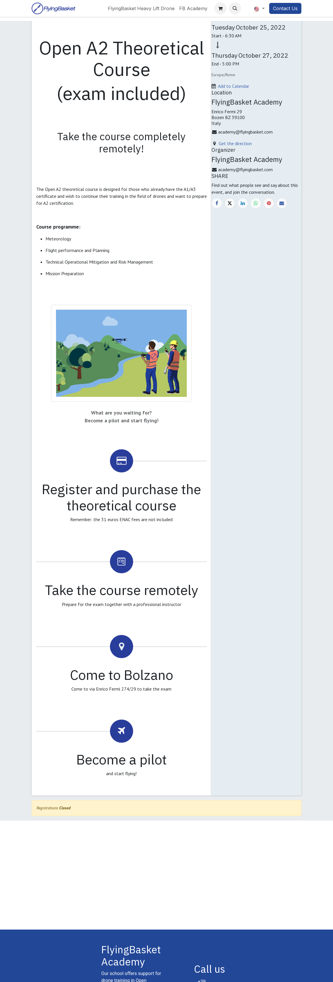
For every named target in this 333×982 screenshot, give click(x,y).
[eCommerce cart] (220, 8)
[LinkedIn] (243, 203)
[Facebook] (216, 203)
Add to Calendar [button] (233, 86)
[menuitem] (141, 8)
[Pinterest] (268, 203)
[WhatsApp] (255, 203)
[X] (230, 203)
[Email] (281, 203)
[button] (235, 8)
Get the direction (235, 143)
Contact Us (285, 8)
